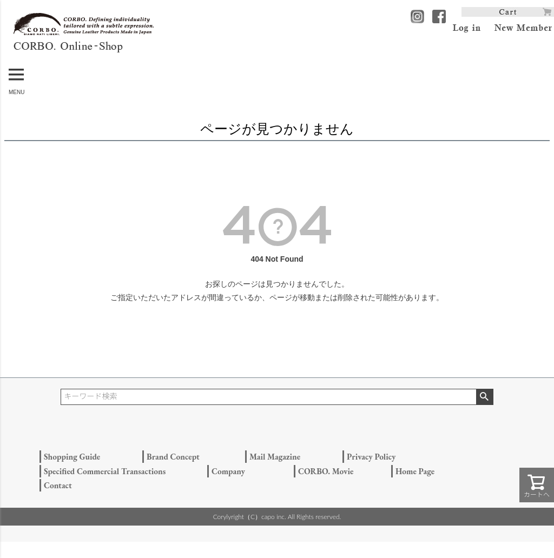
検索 (484, 396)
